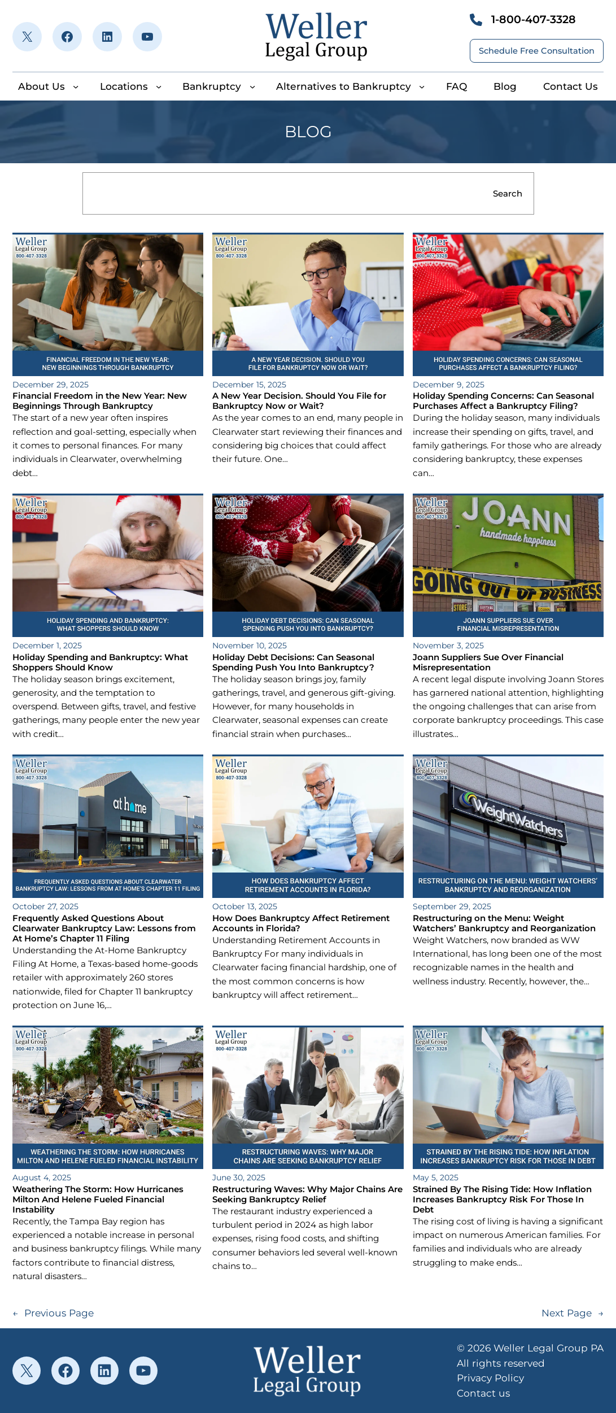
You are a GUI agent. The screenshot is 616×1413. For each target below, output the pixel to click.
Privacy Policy (490, 1378)
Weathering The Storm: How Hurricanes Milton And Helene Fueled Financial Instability (98, 1199)
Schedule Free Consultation (537, 51)
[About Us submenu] (75, 86)
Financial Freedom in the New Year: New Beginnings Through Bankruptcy (99, 401)
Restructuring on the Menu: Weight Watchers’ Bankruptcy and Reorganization (504, 923)
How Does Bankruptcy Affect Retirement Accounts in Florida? (301, 923)
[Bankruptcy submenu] (252, 86)
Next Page (572, 1313)
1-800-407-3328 (533, 19)
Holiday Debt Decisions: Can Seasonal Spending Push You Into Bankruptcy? (293, 662)
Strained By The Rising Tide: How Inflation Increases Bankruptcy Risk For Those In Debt (502, 1199)
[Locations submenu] (158, 86)
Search (507, 193)
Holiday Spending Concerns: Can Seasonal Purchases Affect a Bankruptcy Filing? (503, 401)
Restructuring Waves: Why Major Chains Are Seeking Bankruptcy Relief (307, 1194)
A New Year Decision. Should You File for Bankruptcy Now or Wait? (299, 401)
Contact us (483, 1393)
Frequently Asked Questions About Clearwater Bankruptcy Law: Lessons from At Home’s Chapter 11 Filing (104, 928)
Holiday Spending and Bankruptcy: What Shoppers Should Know (100, 662)
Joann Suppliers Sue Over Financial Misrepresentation (488, 662)
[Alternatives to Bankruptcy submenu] (422, 86)
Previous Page (53, 1313)
